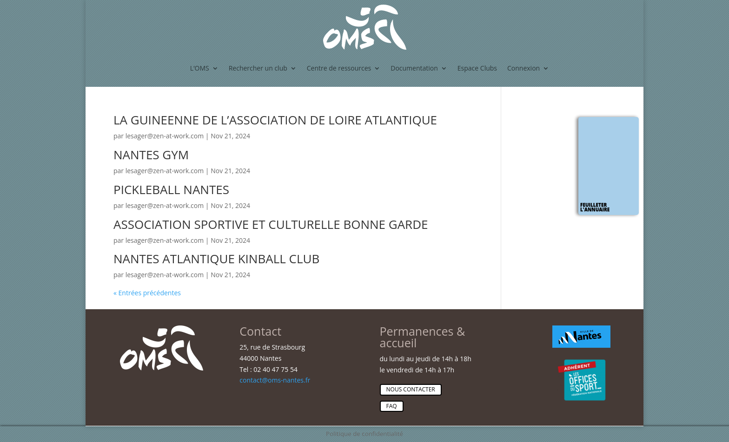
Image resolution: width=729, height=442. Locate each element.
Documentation (414, 68)
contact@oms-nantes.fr (274, 380)
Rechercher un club (258, 68)
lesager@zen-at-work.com (165, 135)
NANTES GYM (151, 154)
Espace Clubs (477, 68)
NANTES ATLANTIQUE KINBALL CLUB (216, 258)
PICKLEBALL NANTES (171, 189)
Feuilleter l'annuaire (595, 207)
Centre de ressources (339, 68)
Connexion (523, 68)
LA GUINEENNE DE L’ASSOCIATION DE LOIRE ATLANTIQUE (275, 119)
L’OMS (199, 68)
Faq (391, 406)
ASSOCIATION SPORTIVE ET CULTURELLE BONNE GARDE (270, 224)
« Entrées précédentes (147, 292)
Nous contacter (410, 389)
